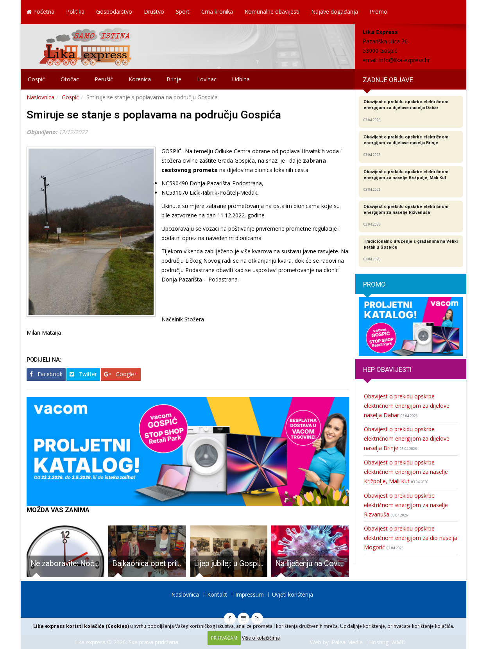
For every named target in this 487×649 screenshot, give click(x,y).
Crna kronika (217, 11)
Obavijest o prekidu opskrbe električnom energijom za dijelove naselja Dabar (406, 406)
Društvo (154, 11)
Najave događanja (334, 11)
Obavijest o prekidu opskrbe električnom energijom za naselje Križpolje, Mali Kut (406, 472)
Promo (378, 11)
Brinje (174, 79)
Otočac (70, 79)
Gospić (36, 79)
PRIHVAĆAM (224, 638)
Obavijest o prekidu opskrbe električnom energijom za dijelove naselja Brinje (406, 438)
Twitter (83, 374)
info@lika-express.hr (404, 60)
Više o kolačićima (261, 638)
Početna (40, 11)
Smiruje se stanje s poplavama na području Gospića (154, 114)
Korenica (140, 79)
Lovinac (207, 79)
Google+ (121, 374)
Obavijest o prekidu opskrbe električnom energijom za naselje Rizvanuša (406, 505)
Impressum (249, 594)
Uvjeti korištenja (292, 594)
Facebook (46, 374)
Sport (183, 11)
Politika (75, 11)
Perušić (104, 79)
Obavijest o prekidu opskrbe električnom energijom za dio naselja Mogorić (410, 538)
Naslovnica (40, 97)
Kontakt (217, 594)
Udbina (241, 79)
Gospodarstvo (114, 11)
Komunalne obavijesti (272, 11)
